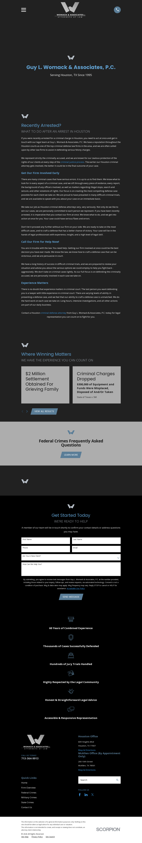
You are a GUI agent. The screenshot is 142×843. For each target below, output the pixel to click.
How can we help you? (32, 565)
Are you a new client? (32, 557)
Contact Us (26, 808)
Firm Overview (28, 788)
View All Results (44, 411)
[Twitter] (92, 795)
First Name (27, 540)
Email (75, 548)
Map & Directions (87, 751)
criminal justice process (72, 162)
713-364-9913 (29, 759)
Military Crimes (29, 798)
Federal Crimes (28, 793)
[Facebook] (79, 795)
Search (83, 780)
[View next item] (27, 411)
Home (24, 783)
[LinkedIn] (86, 795)
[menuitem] (24, 838)
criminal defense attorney (53, 312)
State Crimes (27, 803)
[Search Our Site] (117, 781)
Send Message (71, 597)
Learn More (71, 455)
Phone (25, 548)
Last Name (77, 540)
